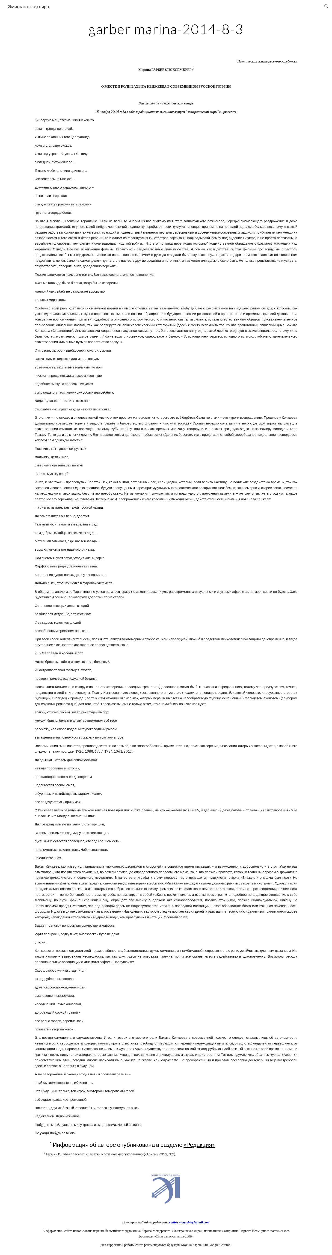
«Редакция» (199, 1144)
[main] (166, 28)
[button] (326, 6)
